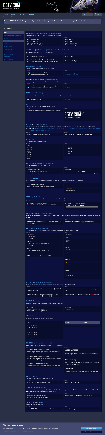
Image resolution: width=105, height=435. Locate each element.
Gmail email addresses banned (13, 35)
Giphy (66, 128)
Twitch (36, 130)
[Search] (98, 14)
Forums (12, 14)
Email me (67, 87)
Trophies (6, 43)
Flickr (62, 128)
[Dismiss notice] (100, 21)
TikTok (28, 130)
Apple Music (38, 128)
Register (13, 16)
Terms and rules (8, 49)
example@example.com (71, 74)
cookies (15, 428)
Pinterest (81, 128)
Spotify (98, 128)
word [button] (83, 221)
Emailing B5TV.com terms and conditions (12, 55)
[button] (16, 14)
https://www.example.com (72, 73)
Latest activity (6, 16)
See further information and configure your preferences (18, 431)
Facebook (57, 128)
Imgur (70, 128)
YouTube (47, 130)
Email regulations (9, 59)
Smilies (6, 38)
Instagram (75, 128)
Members (31, 14)
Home (6, 14)
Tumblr (32, 130)
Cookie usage (8, 46)
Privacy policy (8, 52)
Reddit (86, 128)
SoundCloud (92, 128)
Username (67, 99)
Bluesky (44, 128)
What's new (21, 14)
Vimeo (42, 130)
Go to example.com (70, 86)
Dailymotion (50, 128)
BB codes (7, 41)
